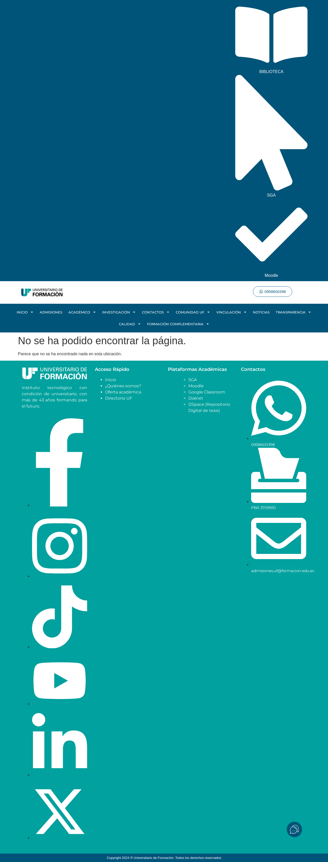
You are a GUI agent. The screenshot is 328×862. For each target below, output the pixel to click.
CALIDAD (130, 324)
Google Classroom (206, 392)
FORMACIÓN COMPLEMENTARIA (178, 324)
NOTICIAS (261, 312)
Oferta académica (123, 392)
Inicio (110, 379)
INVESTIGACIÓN (119, 312)
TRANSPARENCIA (293, 312)
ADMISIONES (51, 312)
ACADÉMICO (82, 312)
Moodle (196, 385)
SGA (192, 379)
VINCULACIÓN (231, 312)
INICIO (25, 312)
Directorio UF (118, 398)
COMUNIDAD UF (193, 312)
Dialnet (195, 398)
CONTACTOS (156, 312)
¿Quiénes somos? (123, 385)
